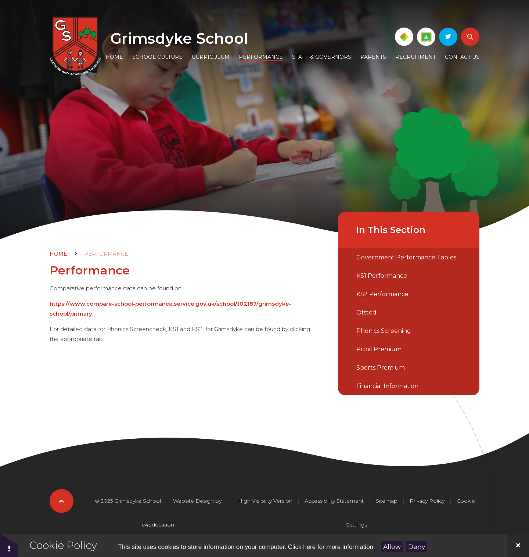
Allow (392, 546)
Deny (416, 546)
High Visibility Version (265, 500)
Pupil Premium (379, 349)
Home (58, 254)
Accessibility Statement (334, 500)
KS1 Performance (381, 275)
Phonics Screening (383, 330)
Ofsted (366, 312)
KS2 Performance (382, 294)
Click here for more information (330, 546)
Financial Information (387, 385)
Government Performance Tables (406, 257)
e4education (158, 524)
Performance (106, 254)
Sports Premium (380, 367)
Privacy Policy (427, 500)
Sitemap (386, 500)
